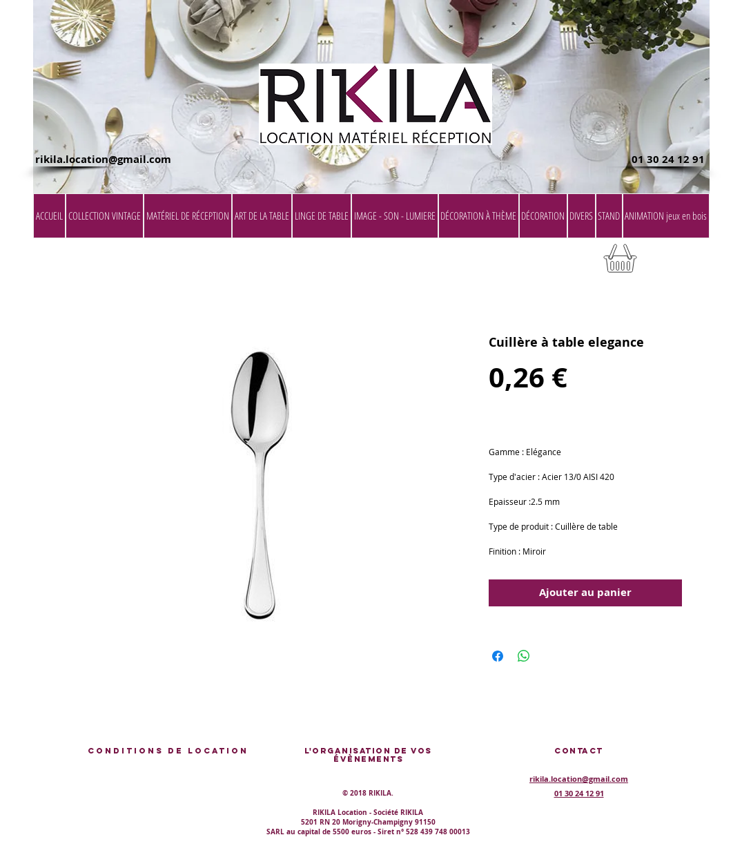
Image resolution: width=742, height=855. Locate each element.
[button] (674, 263)
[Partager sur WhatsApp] (524, 656)
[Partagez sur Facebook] (497, 656)
